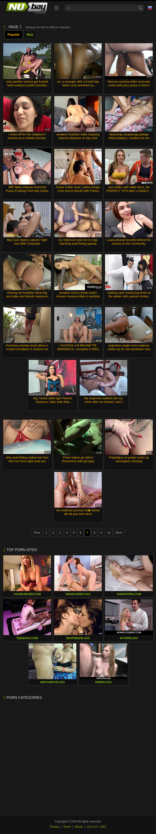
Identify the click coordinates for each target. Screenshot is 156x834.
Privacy (54, 826)
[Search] (140, 8)
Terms (67, 826)
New (30, 34)
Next (119, 532)
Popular (14, 34)
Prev (37, 532)
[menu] (56, 7)
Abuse (79, 826)
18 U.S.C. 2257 (96, 826)
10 (108, 532)
